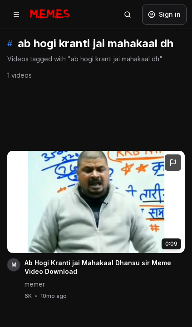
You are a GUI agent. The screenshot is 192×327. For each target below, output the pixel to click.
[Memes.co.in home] (50, 14)
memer (35, 284)
